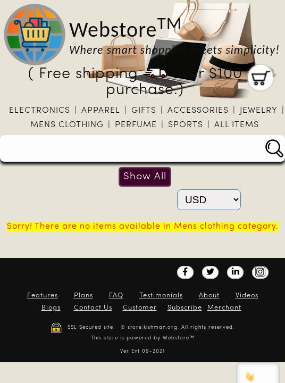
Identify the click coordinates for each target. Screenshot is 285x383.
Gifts (143, 110)
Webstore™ (179, 338)
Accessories (198, 110)
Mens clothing (67, 125)
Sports (185, 125)
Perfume (136, 125)
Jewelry (259, 110)
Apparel (100, 110)
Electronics (39, 110)
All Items (236, 125)
